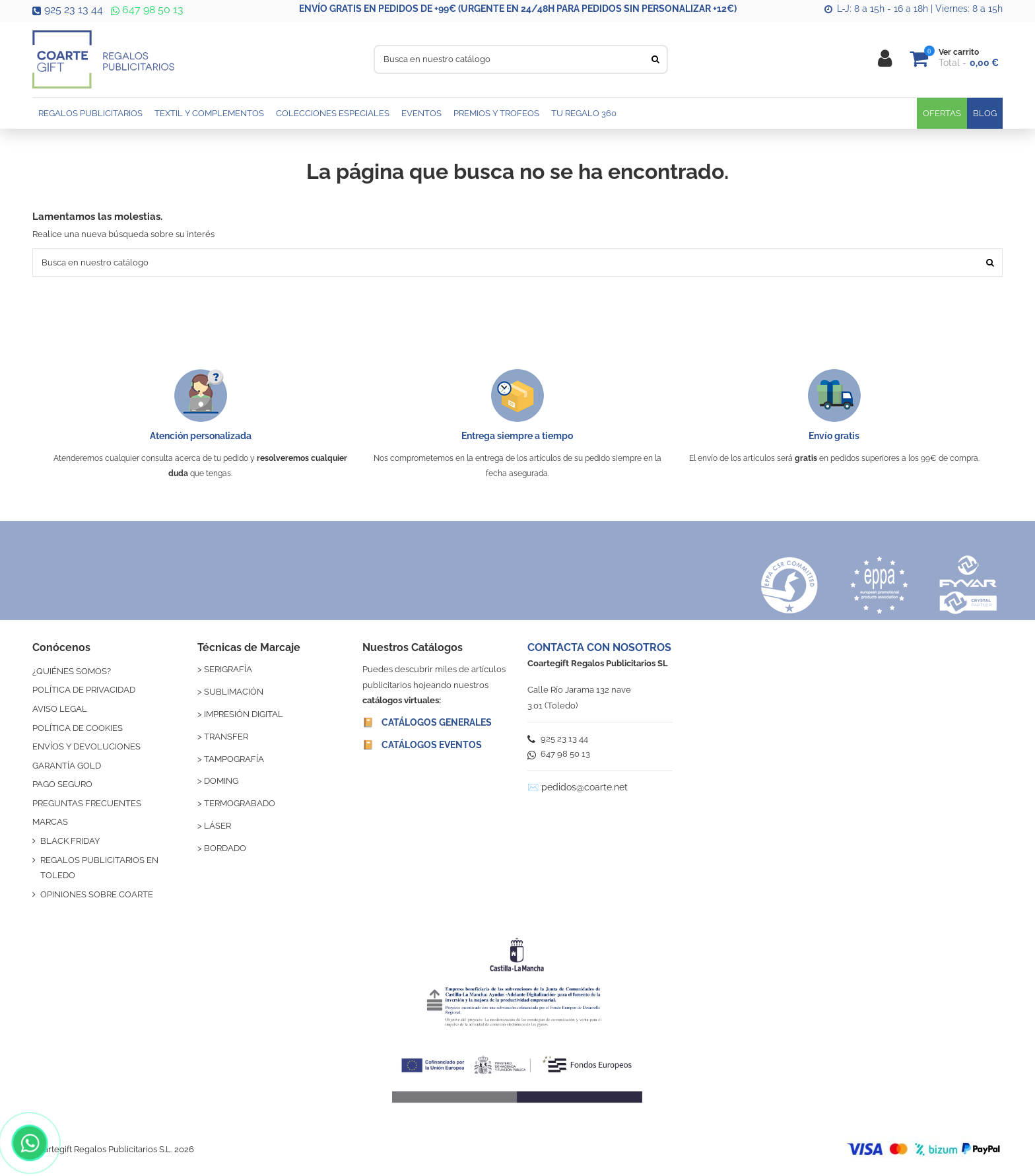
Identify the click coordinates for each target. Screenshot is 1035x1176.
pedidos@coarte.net (584, 787)
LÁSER (217, 826)
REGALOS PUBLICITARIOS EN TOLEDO (99, 867)
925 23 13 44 (67, 9)
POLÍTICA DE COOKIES (77, 728)
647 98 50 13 (146, 9)
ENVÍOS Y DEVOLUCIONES (86, 746)
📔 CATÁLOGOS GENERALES (427, 722)
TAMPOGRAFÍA (234, 759)
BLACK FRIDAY (70, 841)
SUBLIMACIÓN (233, 692)
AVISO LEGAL (59, 709)
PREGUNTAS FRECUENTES (86, 803)
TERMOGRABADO (239, 803)
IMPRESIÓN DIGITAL (243, 714)
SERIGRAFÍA (228, 669)
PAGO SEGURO (62, 784)
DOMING (221, 781)
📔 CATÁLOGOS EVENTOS (422, 745)
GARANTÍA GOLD (66, 766)
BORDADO (225, 848)
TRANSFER (226, 737)
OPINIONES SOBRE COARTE (96, 894)
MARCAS (50, 822)
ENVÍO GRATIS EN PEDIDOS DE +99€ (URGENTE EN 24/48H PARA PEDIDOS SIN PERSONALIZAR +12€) (518, 8)
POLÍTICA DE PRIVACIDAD (83, 690)
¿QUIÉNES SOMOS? (71, 671)
